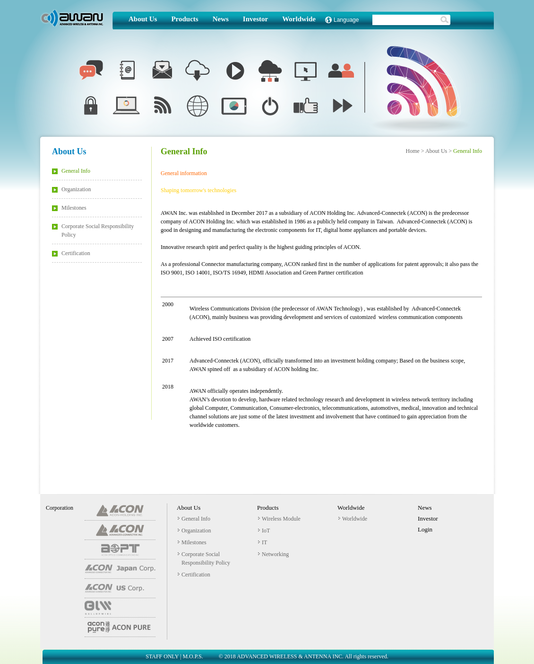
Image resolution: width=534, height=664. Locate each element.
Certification (71, 253)
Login (425, 529)
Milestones (69, 207)
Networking (273, 554)
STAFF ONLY (162, 656)
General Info (71, 171)
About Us (143, 19)
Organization (71, 189)
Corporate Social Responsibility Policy (93, 230)
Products (184, 19)
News (221, 19)
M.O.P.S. (192, 656)
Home (412, 151)
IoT (264, 530)
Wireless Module (279, 518)
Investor (255, 19)
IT (262, 542)
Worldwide (299, 19)
